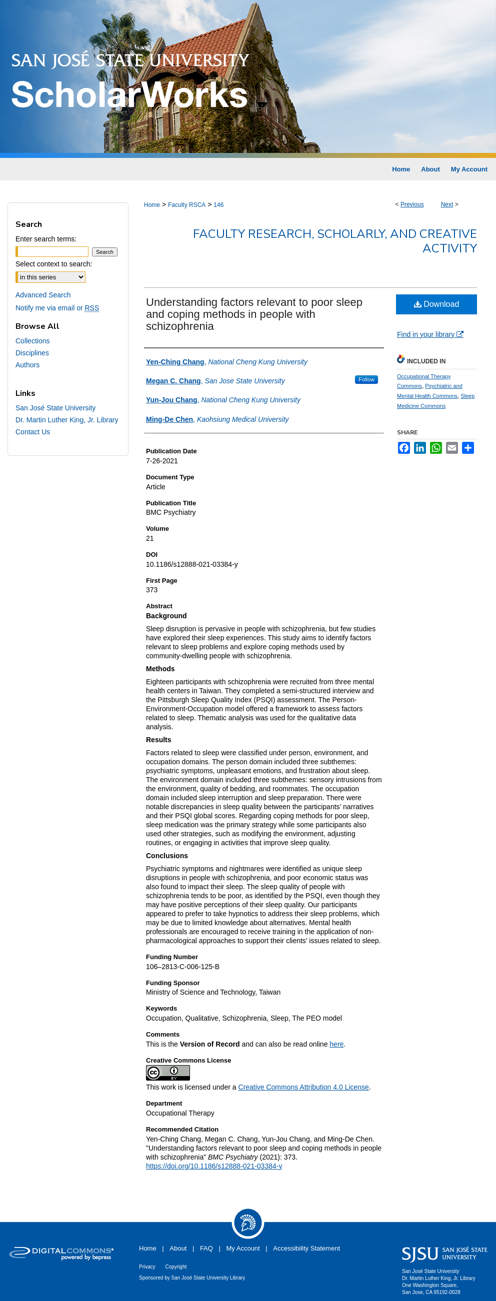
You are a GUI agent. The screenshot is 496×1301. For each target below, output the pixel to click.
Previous (412, 204)
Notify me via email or (57, 308)
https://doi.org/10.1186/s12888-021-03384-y (214, 1166)
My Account (243, 1248)
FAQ (206, 1248)
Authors (28, 365)
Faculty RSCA (187, 204)
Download (437, 304)
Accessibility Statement (306, 1248)
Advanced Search (43, 295)
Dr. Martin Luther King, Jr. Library (67, 420)
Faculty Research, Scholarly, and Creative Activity (335, 241)
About (178, 1248)
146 (219, 204)
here (337, 1044)
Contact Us (33, 432)
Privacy (147, 1267)
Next (447, 204)
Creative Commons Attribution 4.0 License (303, 1087)
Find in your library (430, 334)
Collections (33, 341)
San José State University (56, 408)
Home (152, 204)
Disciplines (32, 353)
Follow (366, 379)
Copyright (175, 1267)
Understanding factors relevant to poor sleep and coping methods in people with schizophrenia (254, 314)
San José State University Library (209, 1278)
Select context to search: (54, 264)
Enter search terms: (46, 239)
